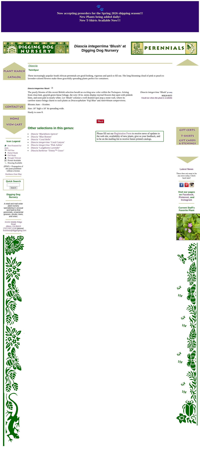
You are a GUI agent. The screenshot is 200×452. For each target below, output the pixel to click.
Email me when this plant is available (157, 98)
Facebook (188, 194)
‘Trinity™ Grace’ (47, 150)
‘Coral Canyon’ (48, 142)
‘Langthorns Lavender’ (45, 147)
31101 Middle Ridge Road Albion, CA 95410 (13, 224)
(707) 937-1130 (9, 228)
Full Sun (11, 150)
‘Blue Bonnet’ (41, 136)
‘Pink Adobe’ (47, 145)
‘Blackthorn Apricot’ (44, 134)
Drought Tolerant (14, 158)
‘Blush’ (39, 88)
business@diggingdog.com (14, 230)
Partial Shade (13, 153)
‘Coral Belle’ (41, 139)
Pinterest (184, 197)
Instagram (186, 200)
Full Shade (12, 155)
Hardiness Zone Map (13, 174)
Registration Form (123, 133)
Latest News (186, 169)
